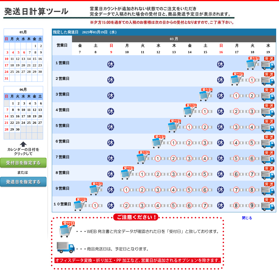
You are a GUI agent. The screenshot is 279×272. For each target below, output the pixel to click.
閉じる (247, 218)
